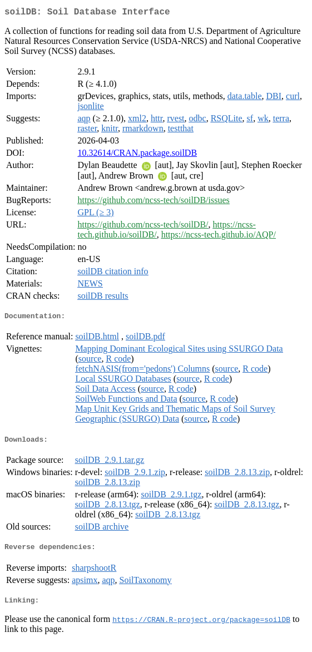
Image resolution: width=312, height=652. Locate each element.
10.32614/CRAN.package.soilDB (137, 155)
